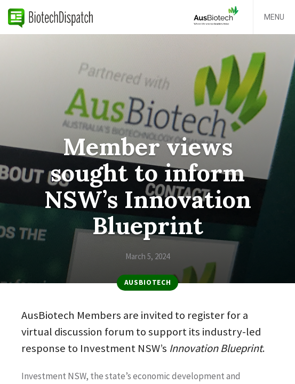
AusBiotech (147, 282)
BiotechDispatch (50, 17)
